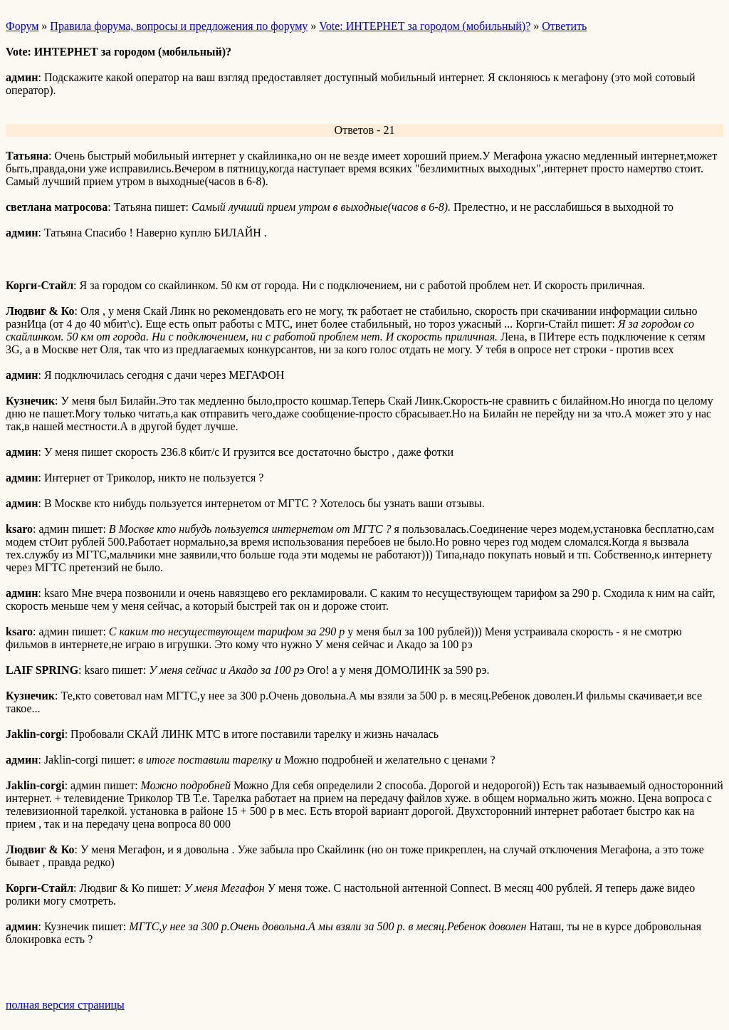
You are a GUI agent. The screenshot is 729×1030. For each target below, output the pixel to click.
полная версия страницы (65, 1005)
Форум (22, 26)
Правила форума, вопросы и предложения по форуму (179, 26)
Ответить (564, 26)
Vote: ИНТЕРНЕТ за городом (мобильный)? (424, 26)
